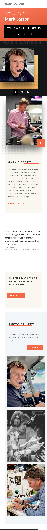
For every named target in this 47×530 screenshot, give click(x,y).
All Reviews (9, 258)
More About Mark (15, 203)
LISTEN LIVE (24, 34)
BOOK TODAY (15, 295)
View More (34, 347)
